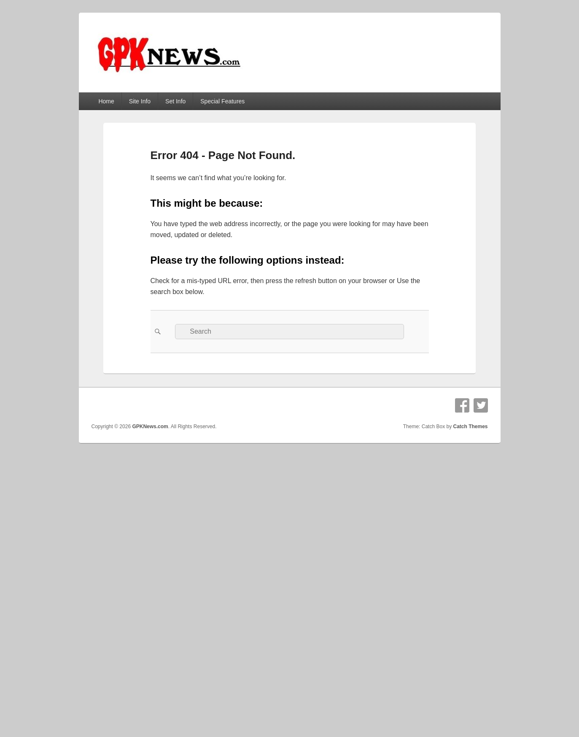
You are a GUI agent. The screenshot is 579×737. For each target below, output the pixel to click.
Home (106, 101)
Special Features (222, 101)
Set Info (175, 101)
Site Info (140, 101)
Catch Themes (470, 426)
